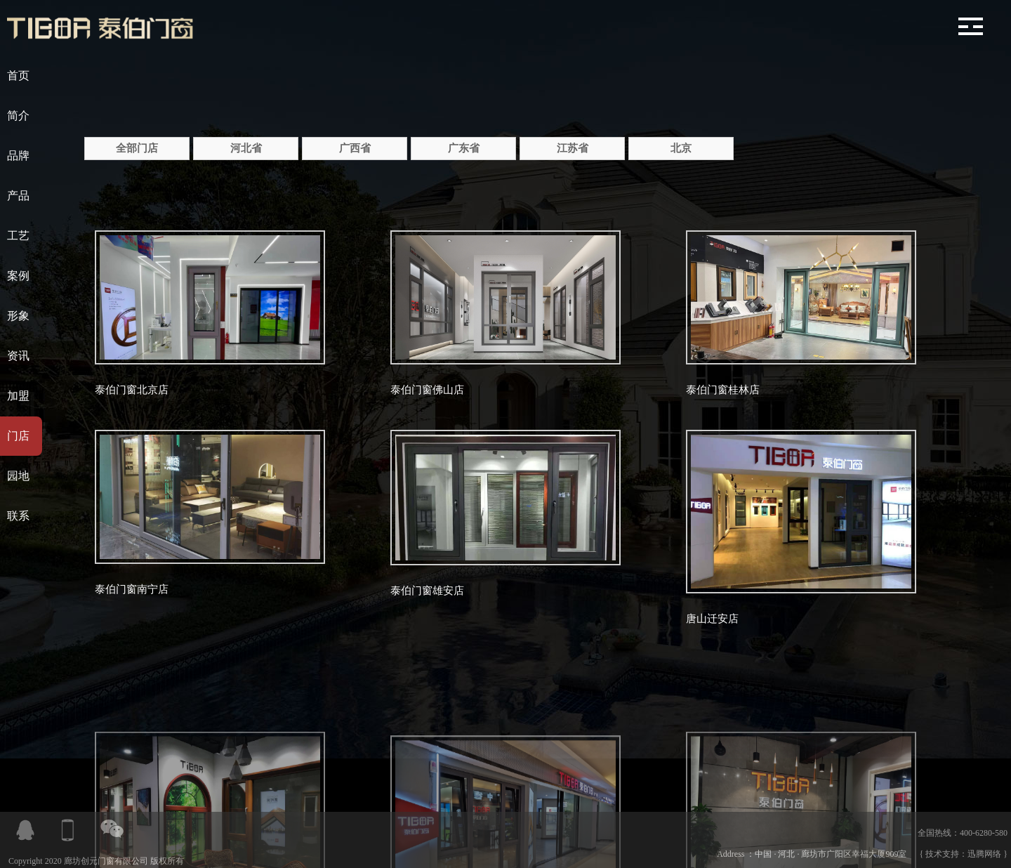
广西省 (355, 148)
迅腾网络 (984, 854)
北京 (681, 148)
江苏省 (572, 148)
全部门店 (137, 148)
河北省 (246, 148)
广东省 (464, 148)
